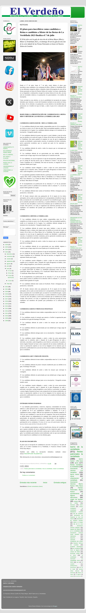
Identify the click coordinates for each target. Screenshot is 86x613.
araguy (71, 576)
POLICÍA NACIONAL (9, 160)
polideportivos (73, 565)
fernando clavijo (75, 553)
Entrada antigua (60, 482)
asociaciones (78, 576)
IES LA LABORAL (8, 154)
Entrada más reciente (28, 482)
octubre (9, 258)
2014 (6, 306)
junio (8, 268)
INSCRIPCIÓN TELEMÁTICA (33, 453)
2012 (6, 311)
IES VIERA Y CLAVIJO (6, 157)
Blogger (55, 606)
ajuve (76, 463)
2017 (6, 299)
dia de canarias (78, 513)
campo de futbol (75, 551)
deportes (72, 538)
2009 (6, 318)
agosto (9, 263)
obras (72, 476)
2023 (6, 252)
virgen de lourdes (76, 499)
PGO (71, 562)
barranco (72, 504)
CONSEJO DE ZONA (76, 541)
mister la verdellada (58, 468)
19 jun (10, 275)
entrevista (72, 572)
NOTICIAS (11, 277)
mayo (8, 283)
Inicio (45, 482)
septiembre (10, 261)
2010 (6, 315)
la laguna (78, 574)
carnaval (72, 539)
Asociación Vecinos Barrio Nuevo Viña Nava (76, 484)
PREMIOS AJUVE (76, 511)
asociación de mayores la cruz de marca (76, 517)
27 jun (10, 270)
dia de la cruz (78, 524)
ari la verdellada (75, 531)
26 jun (10, 273)
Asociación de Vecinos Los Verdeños (76, 470)
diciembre (9, 254)
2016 (6, 301)
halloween (73, 536)
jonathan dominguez (76, 546)
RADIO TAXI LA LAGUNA (7, 163)
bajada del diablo (75, 529)
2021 (6, 289)
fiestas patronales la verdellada (33, 468)
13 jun (10, 280)
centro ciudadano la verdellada (76, 508)
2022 (6, 286)
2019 (6, 294)
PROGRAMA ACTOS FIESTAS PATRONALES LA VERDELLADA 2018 (76, 220)
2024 (6, 249)
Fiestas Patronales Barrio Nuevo (76, 489)
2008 (6, 320)
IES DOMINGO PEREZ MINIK (7, 151)
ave (78, 562)
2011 (6, 313)
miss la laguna (75, 550)
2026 (6, 244)
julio (8, 266)
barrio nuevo (74, 474)
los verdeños (76, 548)
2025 (6, 247)
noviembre (10, 256)
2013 (6, 308)
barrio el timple (78, 522)
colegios (75, 501)
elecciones (73, 497)
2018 (6, 296)
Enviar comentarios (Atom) (35, 486)
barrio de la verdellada (76, 448)
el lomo (73, 555)
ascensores (73, 567)
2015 (6, 303)
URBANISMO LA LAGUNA (8, 170)
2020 (6, 291)
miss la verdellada (47, 468)
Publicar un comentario (28, 475)
